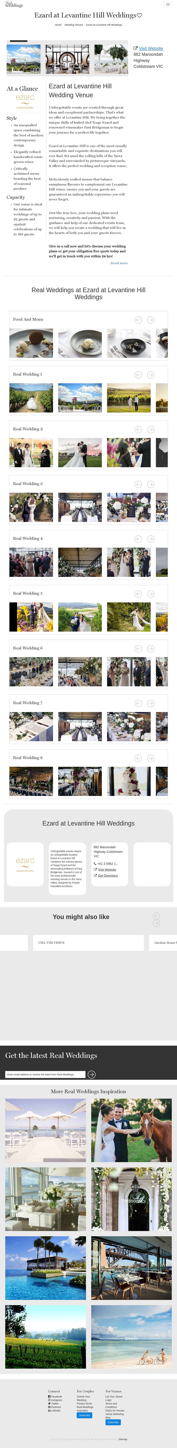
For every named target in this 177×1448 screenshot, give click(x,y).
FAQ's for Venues (115, 1410)
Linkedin (54, 1410)
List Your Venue (114, 1396)
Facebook (55, 1396)
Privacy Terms (84, 1403)
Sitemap (122, 1439)
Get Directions (108, 875)
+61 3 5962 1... (107, 864)
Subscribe (84, 1415)
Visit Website (151, 48)
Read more (119, 263)
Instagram (55, 1400)
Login (108, 1400)
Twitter (53, 1403)
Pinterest (54, 1407)
